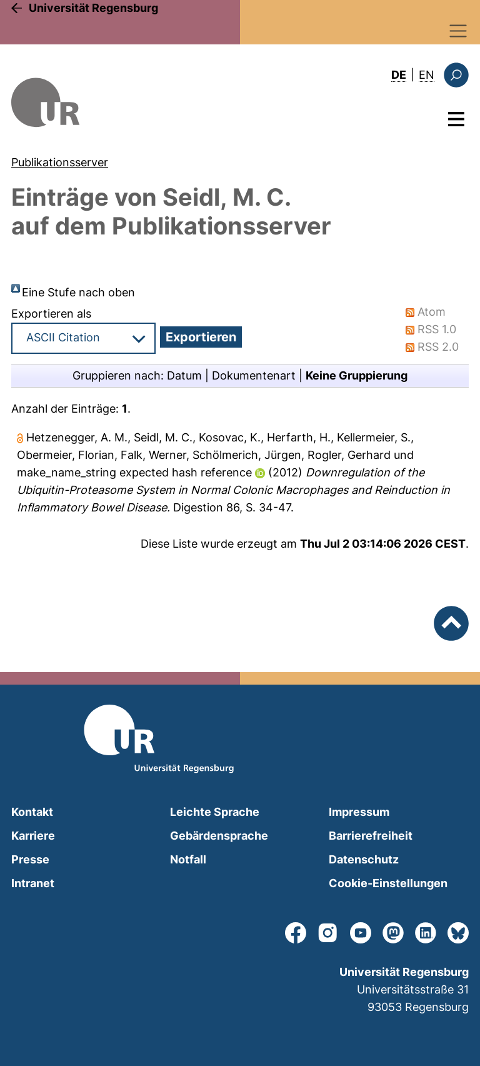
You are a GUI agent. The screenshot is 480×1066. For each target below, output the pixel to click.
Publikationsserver (59, 162)
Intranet (32, 883)
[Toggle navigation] (458, 31)
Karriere (33, 835)
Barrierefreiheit (370, 835)
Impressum (359, 811)
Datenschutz (364, 859)
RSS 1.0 (437, 329)
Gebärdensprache (219, 835)
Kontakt (32, 811)
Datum (184, 375)
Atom (432, 311)
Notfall (188, 859)
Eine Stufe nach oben (78, 292)
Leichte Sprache (214, 811)
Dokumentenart (254, 375)
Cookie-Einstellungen (388, 883)
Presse (30, 859)
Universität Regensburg (93, 7)
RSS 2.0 (438, 346)
